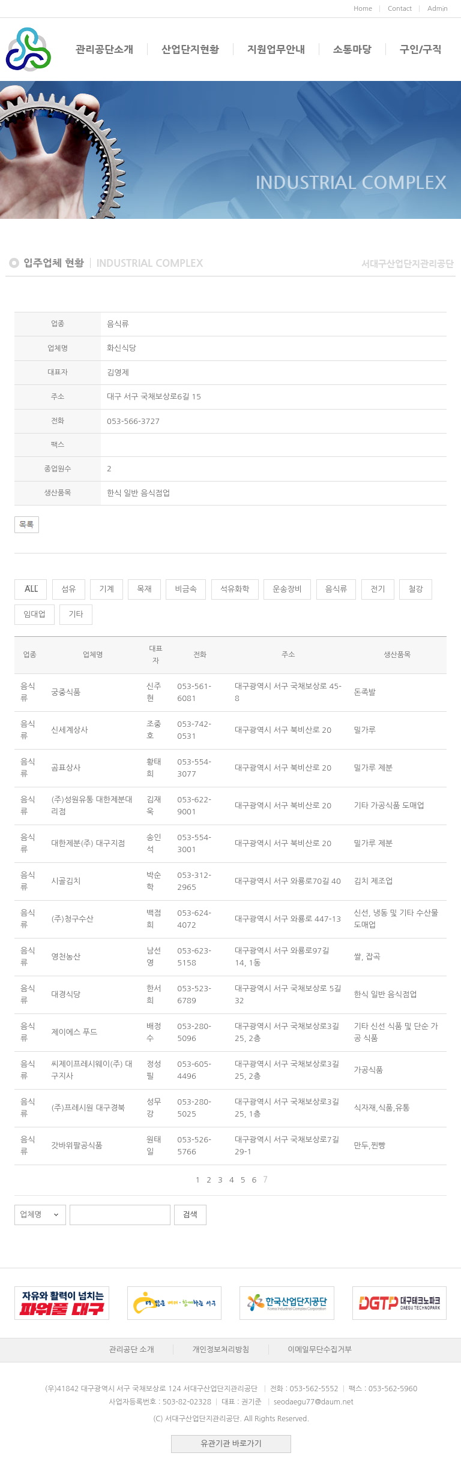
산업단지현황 (190, 49)
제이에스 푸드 (74, 1032)
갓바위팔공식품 (77, 1146)
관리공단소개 (104, 49)
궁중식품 (65, 692)
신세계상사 (69, 730)
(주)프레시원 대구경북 (88, 1108)
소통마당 (352, 49)
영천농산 (65, 957)
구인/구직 (421, 49)
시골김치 (65, 881)
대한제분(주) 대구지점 (88, 843)
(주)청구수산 (72, 919)
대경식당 (65, 994)
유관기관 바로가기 (230, 1444)
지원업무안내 (276, 49)
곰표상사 (65, 768)
